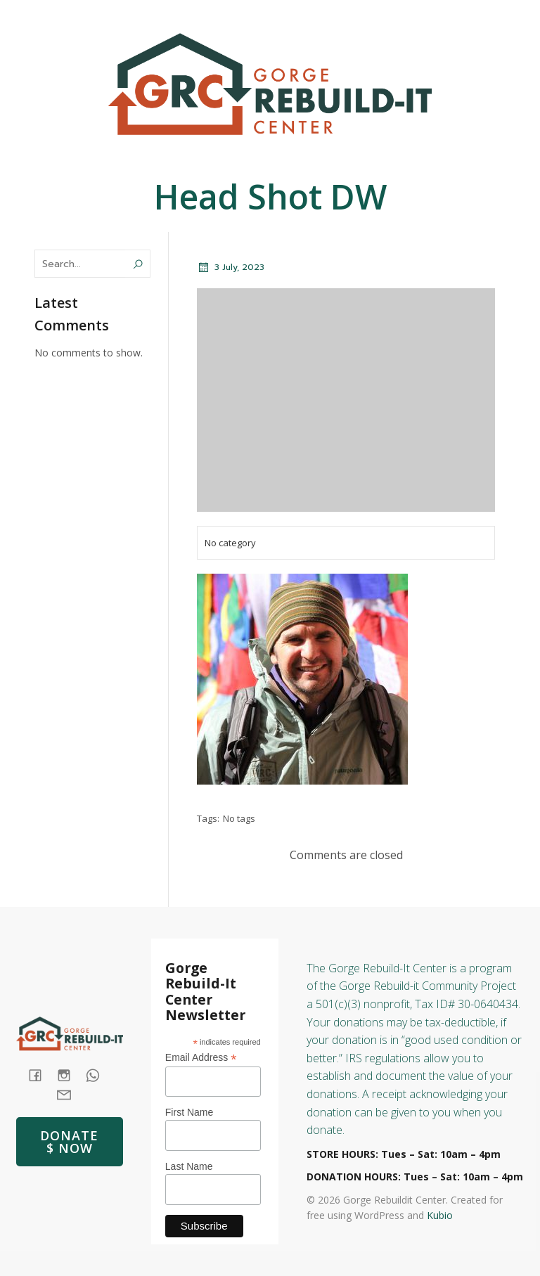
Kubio (440, 1215)
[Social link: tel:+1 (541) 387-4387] (98, 1075)
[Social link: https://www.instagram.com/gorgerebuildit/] (498, 14)
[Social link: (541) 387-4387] (470, 14)
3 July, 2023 (230, 267)
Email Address (201, 1057)
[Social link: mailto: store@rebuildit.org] (69, 1093)
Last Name (189, 1166)
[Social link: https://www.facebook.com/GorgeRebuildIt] (442, 14)
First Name (189, 1112)
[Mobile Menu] (527, 161)
